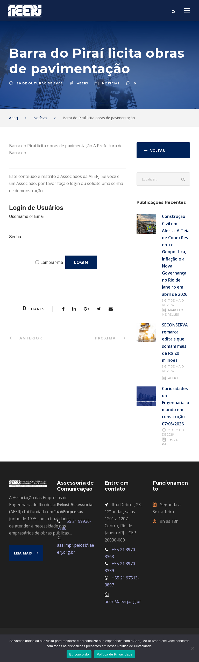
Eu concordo (79, 654)
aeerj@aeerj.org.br (123, 601)
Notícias (111, 83)
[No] (192, 648)
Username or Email (27, 216)
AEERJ (173, 378)
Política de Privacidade (114, 654)
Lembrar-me (51, 262)
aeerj (82, 83)
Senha (15, 237)
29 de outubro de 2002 (40, 83)
